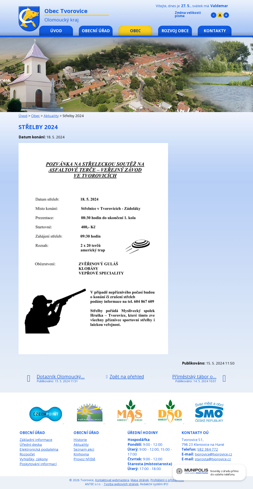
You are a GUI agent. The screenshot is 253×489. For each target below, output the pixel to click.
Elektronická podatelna (39, 449)
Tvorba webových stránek (121, 484)
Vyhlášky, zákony (34, 459)
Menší (213, 15)
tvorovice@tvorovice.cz (213, 454)
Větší (226, 15)
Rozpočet (27, 454)
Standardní (220, 15)
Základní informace (36, 439)
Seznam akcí (84, 449)
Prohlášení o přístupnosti (167, 480)
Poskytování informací (38, 463)
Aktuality (51, 115)
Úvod (56, 30)
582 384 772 (207, 449)
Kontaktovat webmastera (112, 480)
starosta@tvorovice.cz (213, 459)
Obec (135, 30)
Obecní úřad (96, 30)
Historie (80, 439)
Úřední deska (31, 444)
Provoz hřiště (84, 459)
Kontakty (215, 30)
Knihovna (81, 454)
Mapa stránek (140, 480)
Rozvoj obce (175, 30)
